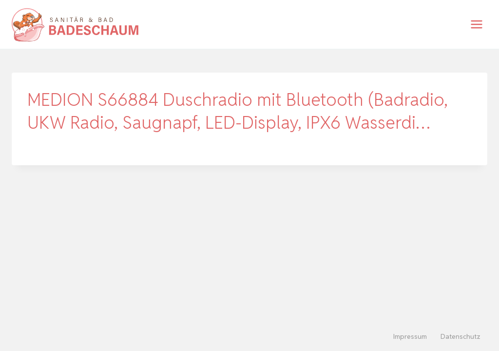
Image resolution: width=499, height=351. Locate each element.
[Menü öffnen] (476, 24)
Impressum (410, 336)
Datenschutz (460, 336)
